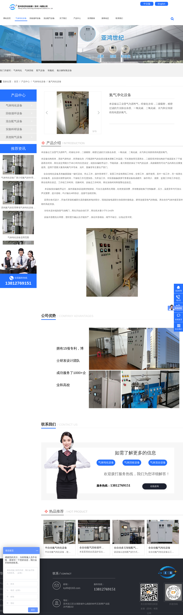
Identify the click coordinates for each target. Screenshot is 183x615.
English (161, 3)
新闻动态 (105, 18)
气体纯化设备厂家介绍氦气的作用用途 (19, 179)
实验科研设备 (14, 129)
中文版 (147, 3)
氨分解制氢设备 (64, 70)
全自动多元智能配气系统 (127, 547)
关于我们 (63, 18)
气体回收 (29, 70)
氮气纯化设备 (54, 81)
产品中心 (77, 18)
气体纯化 (17, 70)
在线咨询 (154, 486)
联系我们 (119, 18)
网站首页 (7, 18)
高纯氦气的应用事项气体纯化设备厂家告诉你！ (23, 209)
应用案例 (91, 18)
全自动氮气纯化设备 (159, 547)
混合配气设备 (49, 18)
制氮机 (51, 70)
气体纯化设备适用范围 (18, 238)
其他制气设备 (14, 137)
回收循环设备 (35, 18)
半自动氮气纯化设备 (56, 547)
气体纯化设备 (21, 18)
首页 (16, 81)
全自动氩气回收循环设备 (92, 547)
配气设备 (40, 70)
